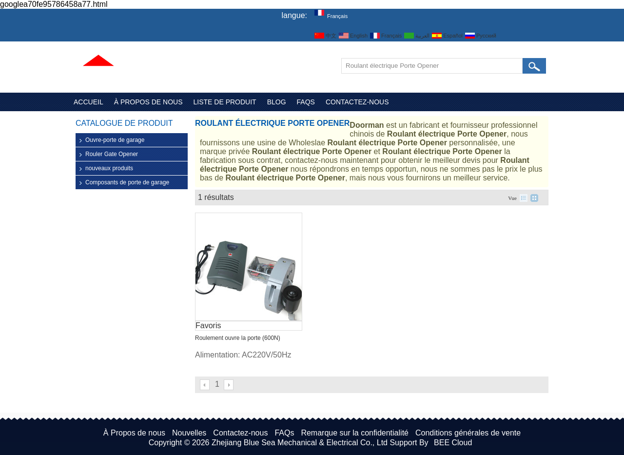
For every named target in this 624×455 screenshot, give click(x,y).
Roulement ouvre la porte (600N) (237, 338)
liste (523, 198)
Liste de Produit (225, 102)
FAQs (306, 102)
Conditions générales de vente (468, 433)
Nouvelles (189, 433)
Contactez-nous (357, 102)
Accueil (88, 102)
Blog (276, 102)
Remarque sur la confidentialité (355, 433)
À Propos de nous (148, 102)
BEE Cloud (453, 442)
